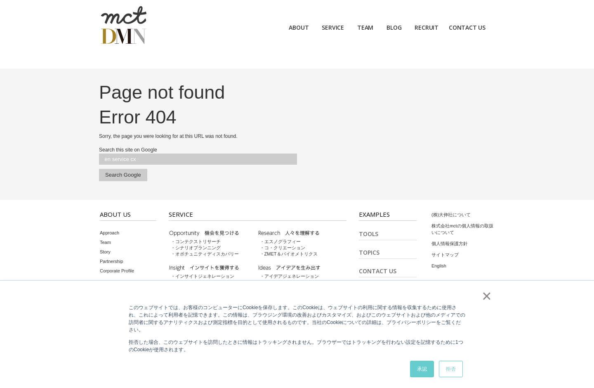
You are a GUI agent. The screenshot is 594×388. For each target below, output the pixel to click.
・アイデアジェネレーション (289, 276)
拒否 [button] (451, 369)
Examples (374, 214)
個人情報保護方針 (449, 243)
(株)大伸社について (451, 214)
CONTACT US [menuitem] (467, 27)
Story (105, 251)
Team (105, 242)
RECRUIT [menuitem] (426, 27)
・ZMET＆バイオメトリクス (289, 253)
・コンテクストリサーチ (196, 241)
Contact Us (377, 271)
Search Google (123, 175)
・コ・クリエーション (282, 247)
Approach (109, 232)
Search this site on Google (128, 150)
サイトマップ (445, 254)
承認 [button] (422, 369)
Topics (369, 252)
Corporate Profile (117, 270)
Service (181, 214)
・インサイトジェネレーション (202, 276)
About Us (115, 214)
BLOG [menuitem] (394, 27)
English (438, 265)
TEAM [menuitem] (365, 27)
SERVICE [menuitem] (333, 27)
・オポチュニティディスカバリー (205, 253)
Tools (368, 234)
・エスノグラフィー (280, 241)
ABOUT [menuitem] (299, 27)
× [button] (486, 296)
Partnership (111, 261)
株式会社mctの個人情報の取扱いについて (462, 229)
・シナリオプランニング (196, 247)
